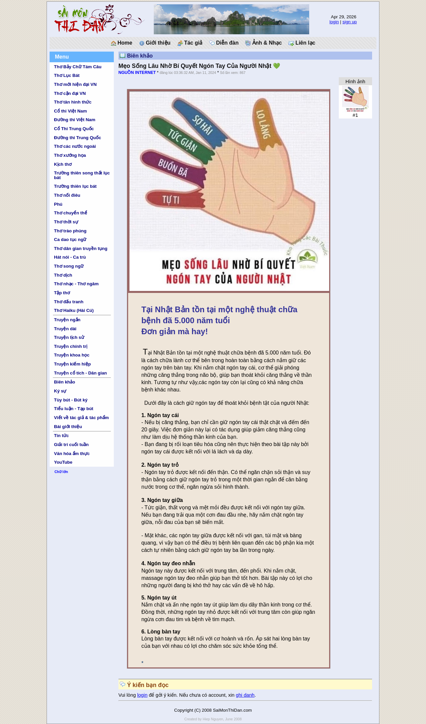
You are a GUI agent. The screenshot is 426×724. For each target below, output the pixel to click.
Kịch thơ (62, 164)
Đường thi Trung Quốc (77, 137)
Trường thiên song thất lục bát (82, 175)
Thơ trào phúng (70, 230)
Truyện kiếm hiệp (72, 364)
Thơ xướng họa (70, 155)
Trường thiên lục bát (75, 186)
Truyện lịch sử (69, 337)
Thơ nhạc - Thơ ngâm (76, 283)
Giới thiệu (155, 43)
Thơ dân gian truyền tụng (80, 248)
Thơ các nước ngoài (75, 146)
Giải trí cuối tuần (71, 444)
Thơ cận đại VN (70, 93)
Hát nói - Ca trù (70, 257)
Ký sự (60, 390)
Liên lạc (302, 43)
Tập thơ (62, 292)
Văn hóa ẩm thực (72, 453)
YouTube (63, 462)
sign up (349, 21)
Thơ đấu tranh (68, 301)
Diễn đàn (224, 43)
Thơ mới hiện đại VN (75, 84)
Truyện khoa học (71, 355)
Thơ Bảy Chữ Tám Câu (77, 66)
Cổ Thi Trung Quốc (74, 128)
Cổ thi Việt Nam (70, 111)
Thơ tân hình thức (73, 102)
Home (121, 43)
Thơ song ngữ (69, 266)
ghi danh (245, 695)
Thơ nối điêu (67, 195)
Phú (58, 204)
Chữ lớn (61, 472)
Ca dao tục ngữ (70, 239)
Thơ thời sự (66, 221)
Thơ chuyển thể (70, 212)
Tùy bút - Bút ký (71, 399)
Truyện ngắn (67, 319)
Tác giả (190, 43)
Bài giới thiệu (68, 426)
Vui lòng (127, 695)
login (334, 21)
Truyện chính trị (70, 346)
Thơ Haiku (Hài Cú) (74, 310)
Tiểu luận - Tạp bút (73, 408)
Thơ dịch (63, 275)
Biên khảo (64, 381)
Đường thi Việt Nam (74, 119)
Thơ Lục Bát (67, 75)
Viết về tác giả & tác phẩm (81, 417)
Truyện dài (65, 328)
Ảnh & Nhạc (263, 43)
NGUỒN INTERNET (137, 72)
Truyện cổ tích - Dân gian (80, 372)
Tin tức (61, 435)
